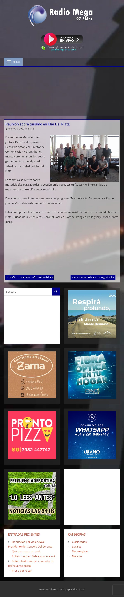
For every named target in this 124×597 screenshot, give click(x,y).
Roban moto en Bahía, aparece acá (33, 556)
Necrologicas (80, 551)
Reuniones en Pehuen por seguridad (92, 277)
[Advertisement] (62, 91)
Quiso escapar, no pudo (26, 551)
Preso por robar (22, 570)
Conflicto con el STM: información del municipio (34, 277)
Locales (76, 546)
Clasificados (79, 542)
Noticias (77, 556)
